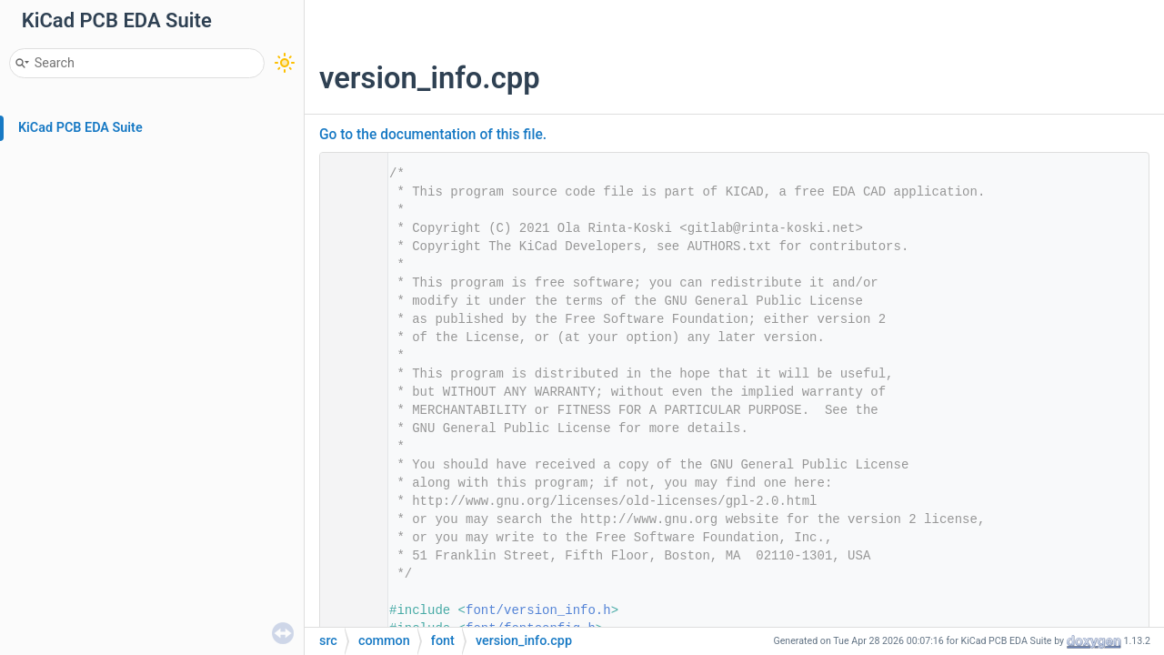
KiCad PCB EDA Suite (80, 128)
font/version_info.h (538, 610)
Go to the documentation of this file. (433, 134)
